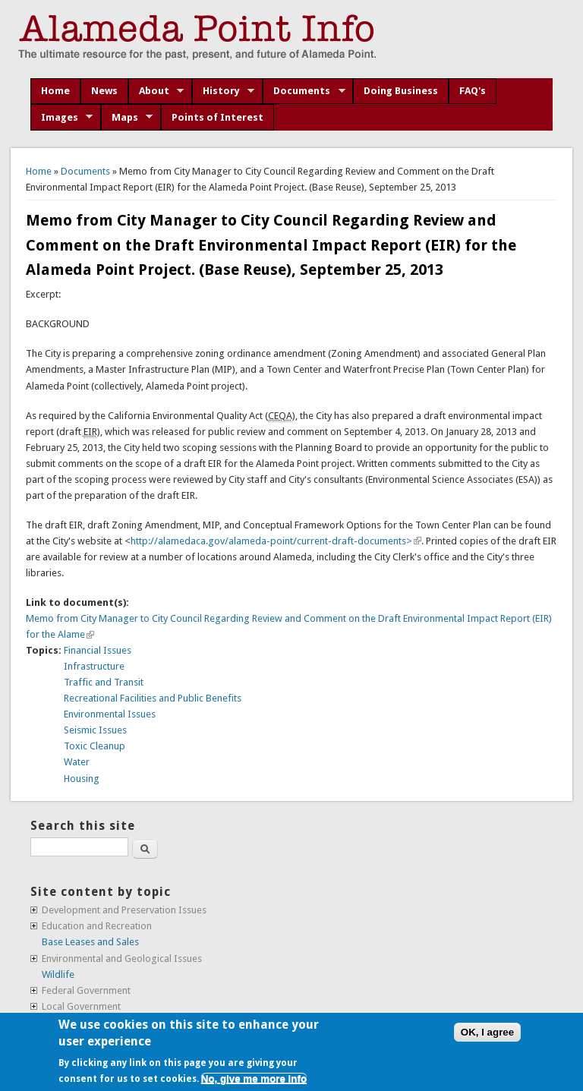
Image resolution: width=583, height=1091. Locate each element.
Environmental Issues (110, 714)
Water (77, 762)
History (223, 91)
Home (55, 90)
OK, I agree (487, 1032)
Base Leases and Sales (90, 942)
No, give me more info (254, 1078)
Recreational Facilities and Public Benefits (152, 698)
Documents (304, 91)
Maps (127, 118)
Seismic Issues (95, 730)
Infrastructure (94, 666)
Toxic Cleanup (94, 746)
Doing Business (401, 90)
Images (61, 118)
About (156, 91)
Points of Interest (217, 117)
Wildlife (58, 974)
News (104, 90)
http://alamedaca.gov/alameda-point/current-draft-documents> (276, 541)
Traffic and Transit (103, 682)
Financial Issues (97, 650)
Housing (81, 778)
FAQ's (472, 90)
